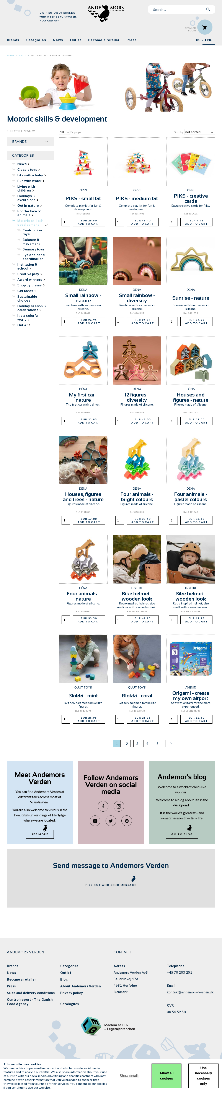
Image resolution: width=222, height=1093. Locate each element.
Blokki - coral (137, 695)
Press (132, 40)
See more (39, 834)
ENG (208, 40)
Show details (129, 1076)
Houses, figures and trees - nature (83, 496)
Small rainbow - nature (83, 297)
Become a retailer (104, 40)
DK (197, 40)
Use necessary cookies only (203, 1075)
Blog (64, 979)
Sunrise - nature (190, 298)
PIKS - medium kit (137, 198)
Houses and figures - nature (190, 397)
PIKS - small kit (83, 198)
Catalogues (69, 1004)
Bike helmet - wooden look (137, 596)
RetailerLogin (190, 29)
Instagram (119, 806)
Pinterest (126, 820)
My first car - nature (83, 397)
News (58, 40)
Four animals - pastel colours (190, 496)
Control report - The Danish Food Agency (30, 1001)
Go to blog (182, 834)
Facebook (103, 806)
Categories (36, 40)
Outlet (75, 40)
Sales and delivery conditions (31, 993)
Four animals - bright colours (136, 496)
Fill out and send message (110, 885)
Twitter (111, 820)
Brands (13, 40)
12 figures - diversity (137, 397)
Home (11, 55)
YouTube (95, 820)
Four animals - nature (83, 596)
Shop (22, 55)
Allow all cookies (167, 1075)
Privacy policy (71, 993)
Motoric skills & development (52, 55)
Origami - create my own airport (190, 695)
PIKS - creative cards (191, 198)
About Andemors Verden (80, 986)
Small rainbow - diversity (137, 297)
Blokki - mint (83, 695)
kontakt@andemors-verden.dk (190, 992)
